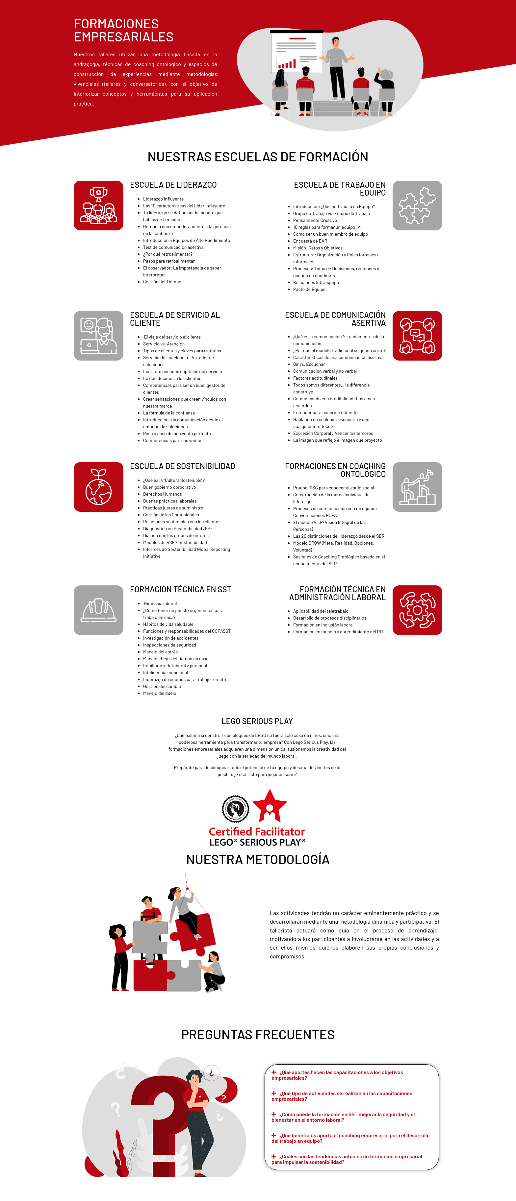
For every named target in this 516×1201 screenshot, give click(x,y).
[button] (352, 1075)
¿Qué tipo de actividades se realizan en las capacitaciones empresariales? (341, 1096)
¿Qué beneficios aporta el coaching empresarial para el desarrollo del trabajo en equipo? (350, 1138)
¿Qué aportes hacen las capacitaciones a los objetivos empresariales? (337, 1075)
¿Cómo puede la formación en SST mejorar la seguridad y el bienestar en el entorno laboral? (343, 1117)
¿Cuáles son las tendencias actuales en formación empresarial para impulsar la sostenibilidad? (346, 1159)
